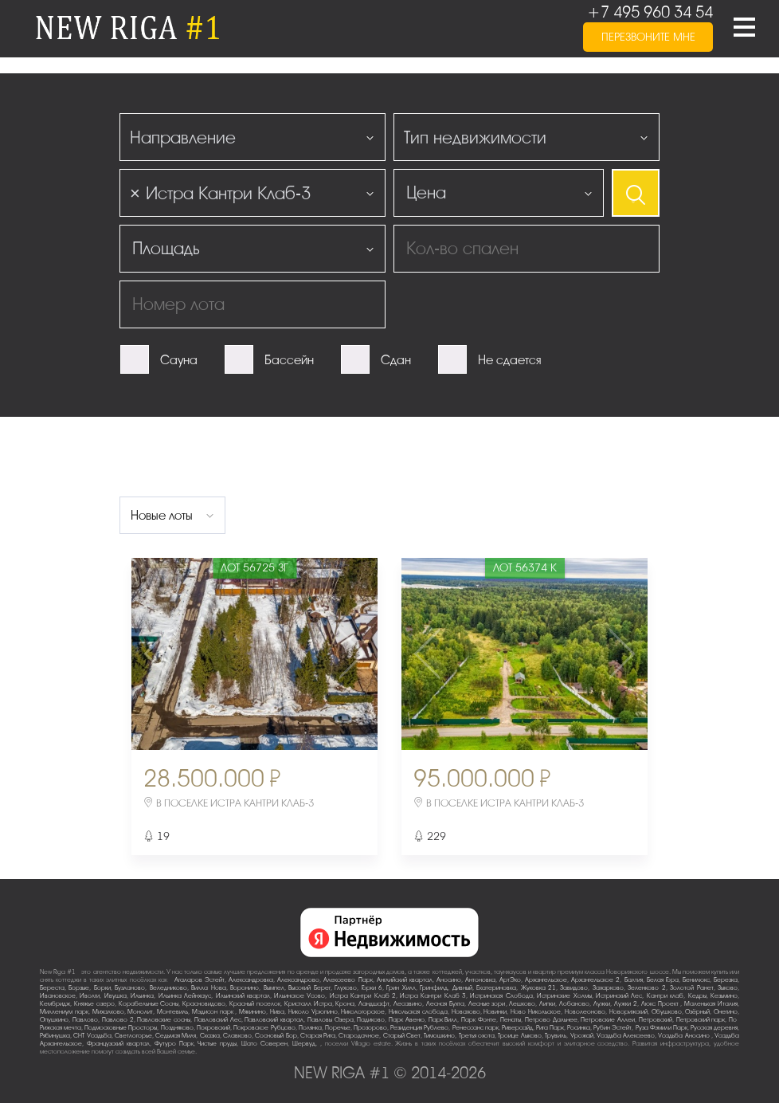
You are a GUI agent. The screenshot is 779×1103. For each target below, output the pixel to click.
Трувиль (555, 1035)
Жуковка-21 (538, 987)
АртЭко (510, 979)
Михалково (108, 1011)
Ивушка (115, 995)
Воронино (244, 987)
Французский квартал (118, 1043)
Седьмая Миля (175, 1035)
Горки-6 (372, 987)
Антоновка (480, 979)
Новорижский (628, 1011)
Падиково (371, 1019)
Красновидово (203, 1003)
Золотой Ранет (691, 987)
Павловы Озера (330, 1019)
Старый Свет (402, 1035)
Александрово (298, 979)
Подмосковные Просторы (120, 1027)
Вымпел (274, 987)
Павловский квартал (274, 1019)
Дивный (462, 987)
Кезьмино (724, 995)
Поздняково (177, 1027)
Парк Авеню (407, 1019)
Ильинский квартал (243, 995)
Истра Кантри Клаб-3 (433, 995)
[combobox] (252, 137)
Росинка (578, 1027)
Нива (277, 1011)
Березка (726, 979)
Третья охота (477, 1035)
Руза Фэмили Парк (661, 1027)
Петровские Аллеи (608, 1019)
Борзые (79, 987)
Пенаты (510, 1019)
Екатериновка (496, 987)
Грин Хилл (400, 987)
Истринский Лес (619, 995)
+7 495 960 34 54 (650, 12)
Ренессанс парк (475, 1027)
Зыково (728, 987)
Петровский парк (701, 1019)
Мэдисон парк (214, 1011)
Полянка (310, 1027)
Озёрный (697, 1011)
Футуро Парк (174, 1043)
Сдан (396, 360)
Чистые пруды (217, 1043)
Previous (172, 654)
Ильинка (142, 995)
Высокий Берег (309, 987)
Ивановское (58, 995)
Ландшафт (374, 1003)
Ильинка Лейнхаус (185, 995)
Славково (237, 1035)
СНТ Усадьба (92, 1035)
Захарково (608, 987)
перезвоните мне (648, 37)
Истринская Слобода (501, 995)
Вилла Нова (208, 987)
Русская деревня (714, 1027)
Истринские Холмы (564, 995)
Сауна (179, 360)
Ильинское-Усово (299, 995)
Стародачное (359, 1035)
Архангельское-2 (595, 979)
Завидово (574, 987)
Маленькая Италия (711, 1003)
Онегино (726, 1011)
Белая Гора (663, 979)
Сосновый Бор (275, 1035)
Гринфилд (434, 987)
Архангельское (546, 979)
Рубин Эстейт (612, 1027)
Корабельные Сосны (149, 1003)
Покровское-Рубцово (264, 1027)
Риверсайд (517, 1027)
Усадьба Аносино (684, 1035)
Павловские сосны (163, 1019)
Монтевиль (172, 1011)
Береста (52, 987)
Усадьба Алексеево (626, 1035)
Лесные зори (487, 1003)
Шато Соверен (264, 1043)
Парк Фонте (478, 1019)
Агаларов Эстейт (199, 979)
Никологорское (363, 1011)
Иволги (90, 995)
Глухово (346, 987)
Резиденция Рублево (419, 1027)
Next (337, 654)
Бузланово (130, 987)
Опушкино (54, 1019)
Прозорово (370, 1027)
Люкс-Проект (661, 1003)
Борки (102, 987)
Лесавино (407, 1003)
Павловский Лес (217, 1019)
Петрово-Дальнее (551, 1019)
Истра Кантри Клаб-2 (363, 995)
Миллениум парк (64, 1011)
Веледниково (168, 987)
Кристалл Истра (308, 1003)
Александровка (251, 979)
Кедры (697, 995)
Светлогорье (133, 1035)
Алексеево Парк (347, 979)
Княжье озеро (94, 1003)
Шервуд (303, 1043)
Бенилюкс (696, 979)
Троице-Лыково (520, 1035)
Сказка (210, 1035)
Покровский (213, 1027)
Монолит (140, 1011)
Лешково (522, 1003)
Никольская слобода (418, 1011)
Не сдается (509, 360)
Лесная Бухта (445, 1003)
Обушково (667, 1011)
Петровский (655, 1019)
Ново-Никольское (536, 1011)
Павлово (85, 1019)
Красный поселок (254, 1003)
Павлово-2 (118, 1019)
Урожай (581, 1035)
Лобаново (574, 1003)
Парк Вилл (443, 1019)
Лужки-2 (625, 1003)
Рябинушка (55, 1035)
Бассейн (289, 360)
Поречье (337, 1027)
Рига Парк (550, 1027)
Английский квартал (405, 979)
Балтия (633, 979)
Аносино (448, 979)
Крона (344, 1003)
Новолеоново (585, 1011)
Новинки (495, 1011)
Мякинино (252, 1011)
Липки (547, 1003)
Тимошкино (439, 1035)
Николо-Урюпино (313, 1011)
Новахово (466, 1011)
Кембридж (55, 1003)
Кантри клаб (665, 995)
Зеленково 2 (646, 987)
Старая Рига (317, 1035)
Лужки (601, 1003)
